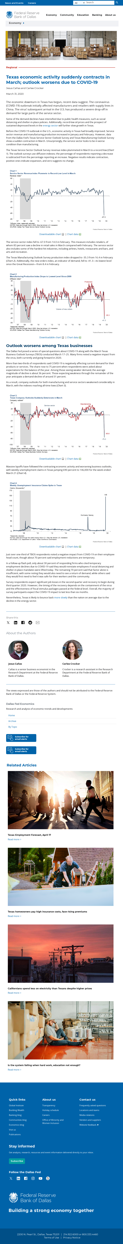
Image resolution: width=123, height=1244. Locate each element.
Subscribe (17, 1161)
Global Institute (16, 1105)
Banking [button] (97, 15)
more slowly (60, 597)
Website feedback (87, 1124)
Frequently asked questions (92, 1105)
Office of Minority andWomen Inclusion (53, 1121)
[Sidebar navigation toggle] (62, 23)
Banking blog (15, 1115)
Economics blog (16, 1124)
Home (11, 715)
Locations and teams (89, 1110)
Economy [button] (51, 15)
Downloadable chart (50, 234)
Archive (12, 721)
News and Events (14, 3)
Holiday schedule (50, 1110)
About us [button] (110, 15)
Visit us (12, 1129)
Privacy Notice (71, 1238)
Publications (15, 1134)
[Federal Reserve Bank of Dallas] (22, 14)
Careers (32, 3)
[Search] (99, 3)
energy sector (50, 125)
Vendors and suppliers (90, 1119)
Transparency (48, 1105)
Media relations (86, 1115)
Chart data (72, 234)
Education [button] (83, 15)
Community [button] (67, 15)
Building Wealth (16, 1110)
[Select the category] (79, 3)
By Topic (12, 726)
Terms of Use (51, 1238)
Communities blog (18, 1119)
